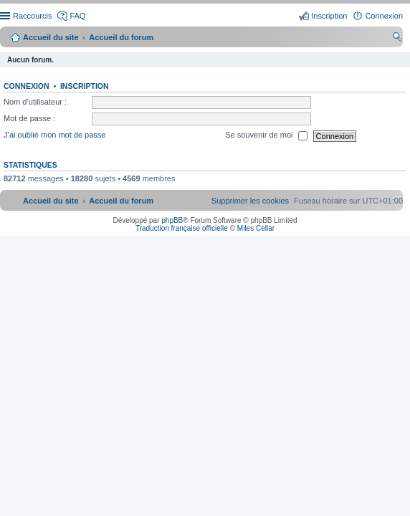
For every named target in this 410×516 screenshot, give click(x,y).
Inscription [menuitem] (329, 15)
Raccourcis (32, 15)
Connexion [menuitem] (384, 15)
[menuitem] (250, 200)
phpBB (172, 220)
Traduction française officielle (181, 228)
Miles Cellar (256, 228)
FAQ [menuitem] (77, 15)
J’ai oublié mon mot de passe (54, 135)
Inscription (84, 86)
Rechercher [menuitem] (397, 38)
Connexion (26, 86)
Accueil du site (51, 37)
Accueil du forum (121, 37)
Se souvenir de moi (266, 136)
